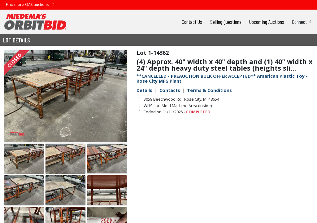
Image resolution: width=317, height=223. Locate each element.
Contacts (169, 90)
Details (144, 90)
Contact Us (192, 21)
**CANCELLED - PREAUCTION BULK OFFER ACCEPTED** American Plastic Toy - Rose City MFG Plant (222, 78)
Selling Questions (225, 21)
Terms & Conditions (209, 90)
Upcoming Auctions (266, 21)
